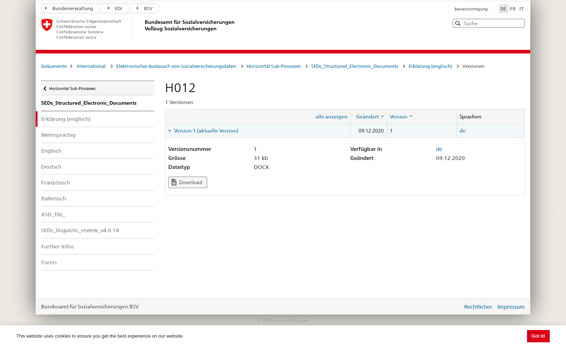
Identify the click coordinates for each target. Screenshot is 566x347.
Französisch (55, 182)
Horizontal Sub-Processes (274, 66)
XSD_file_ (53, 214)
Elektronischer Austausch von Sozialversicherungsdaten (176, 66)
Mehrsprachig (58, 134)
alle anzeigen (331, 117)
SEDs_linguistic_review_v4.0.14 (80, 230)
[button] (519, 23)
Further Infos (57, 246)
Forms (49, 262)
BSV (145, 8)
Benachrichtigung (471, 9)
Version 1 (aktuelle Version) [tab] (206, 131)
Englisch (51, 150)
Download (186, 182)
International (91, 66)
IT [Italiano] (521, 9)
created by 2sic (292, 320)
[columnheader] (369, 116)
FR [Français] (513, 9)
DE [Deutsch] (503, 9)
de (463, 131)
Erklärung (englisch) (430, 66)
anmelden (452, 306)
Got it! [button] (538, 336)
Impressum (511, 306)
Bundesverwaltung (69, 8)
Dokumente (54, 66)
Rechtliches (478, 306)
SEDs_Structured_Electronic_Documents (354, 66)
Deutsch (51, 166)
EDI (115, 8)
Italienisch (53, 198)
